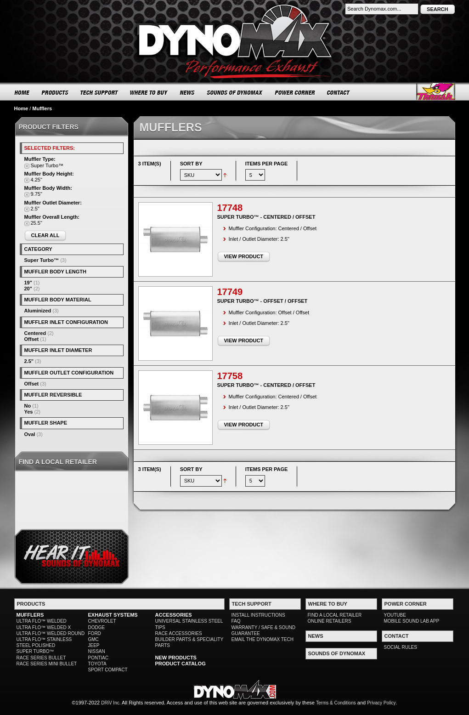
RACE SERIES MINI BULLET (47, 663)
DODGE (96, 627)
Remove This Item (26, 166)
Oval (29, 434)
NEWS (187, 92)
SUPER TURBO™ (35, 651)
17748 (230, 208)
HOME (22, 92)
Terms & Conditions (336, 702)
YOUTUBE (395, 615)
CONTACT (338, 92)
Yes (28, 411)
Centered (35, 333)
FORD (94, 633)
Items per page (266, 163)
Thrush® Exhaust (435, 91)
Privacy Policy (381, 702)
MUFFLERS (30, 615)
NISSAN (96, 651)
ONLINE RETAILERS (329, 621)
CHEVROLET (102, 621)
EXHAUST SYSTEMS (113, 615)
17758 (230, 376)
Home (21, 108)
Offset (31, 339)
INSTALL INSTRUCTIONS (258, 615)
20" (28, 288)
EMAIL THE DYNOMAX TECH (263, 639)
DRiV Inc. (110, 702)
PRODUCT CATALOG (180, 663)
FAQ (236, 621)
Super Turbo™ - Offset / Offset (262, 301)
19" (28, 282)
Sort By (191, 163)
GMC (93, 639)
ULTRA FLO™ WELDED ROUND (51, 633)
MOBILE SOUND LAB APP (412, 621)
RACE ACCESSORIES (178, 633)
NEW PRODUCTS (176, 657)
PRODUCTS (55, 92)
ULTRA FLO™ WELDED (42, 621)
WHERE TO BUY (149, 92)
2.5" (29, 361)
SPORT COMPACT (108, 669)
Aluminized (37, 310)
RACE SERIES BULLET (41, 657)
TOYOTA (97, 663)
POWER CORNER (295, 92)
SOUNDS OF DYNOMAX (235, 92)
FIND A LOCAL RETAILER (335, 615)
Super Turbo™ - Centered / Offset (266, 217)
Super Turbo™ (41, 260)
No (27, 406)
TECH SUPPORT (99, 92)
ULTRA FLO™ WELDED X (44, 627)
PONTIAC (98, 657)
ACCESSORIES (173, 615)
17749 (230, 292)
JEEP (94, 645)
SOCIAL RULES (400, 647)
